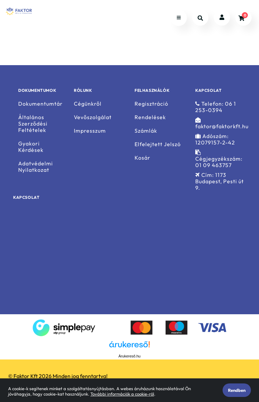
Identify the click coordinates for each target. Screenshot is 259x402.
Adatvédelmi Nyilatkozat (35, 166)
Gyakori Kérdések (31, 146)
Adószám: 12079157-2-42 (215, 139)
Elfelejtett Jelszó (158, 144)
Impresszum (90, 131)
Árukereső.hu (129, 356)
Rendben (237, 390)
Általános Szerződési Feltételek (33, 123)
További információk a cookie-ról (122, 394)
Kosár (142, 158)
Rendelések (150, 117)
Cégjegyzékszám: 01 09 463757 (218, 159)
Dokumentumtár (40, 103)
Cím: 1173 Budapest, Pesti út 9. (219, 181)
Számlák (146, 131)
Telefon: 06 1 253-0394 (215, 106)
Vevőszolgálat (93, 117)
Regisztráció (151, 103)
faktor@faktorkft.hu (222, 123)
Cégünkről (88, 103)
